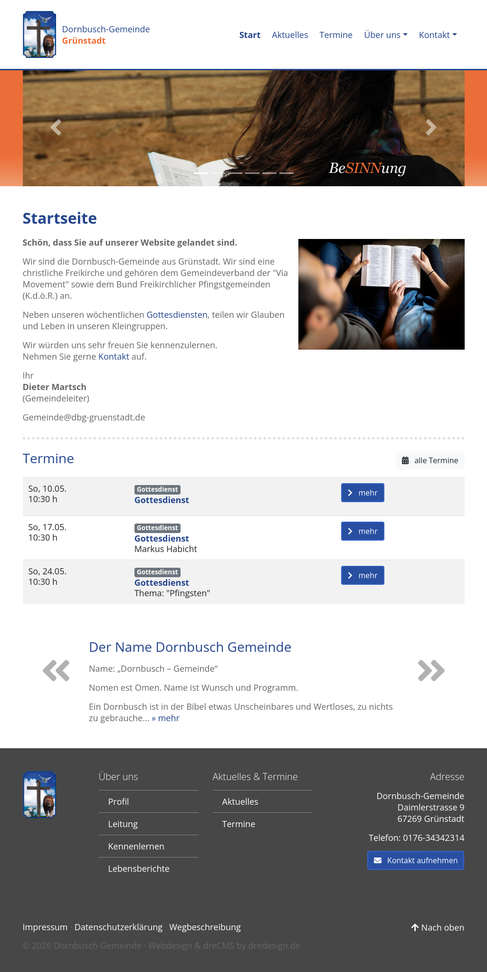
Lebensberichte (139, 868)
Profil (118, 801)
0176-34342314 (433, 837)
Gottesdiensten (177, 314)
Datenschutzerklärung (118, 927)
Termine (336, 34)
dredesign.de (274, 945)
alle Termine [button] (430, 460)
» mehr (166, 718)
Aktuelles (290, 34)
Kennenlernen (136, 846)
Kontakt (434, 34)
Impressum (45, 927)
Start (252, 34)
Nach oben (438, 927)
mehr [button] (363, 492)
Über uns (382, 34)
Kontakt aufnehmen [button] (416, 860)
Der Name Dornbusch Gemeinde (190, 647)
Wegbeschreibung (205, 927)
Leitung (123, 823)
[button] (56, 127)
